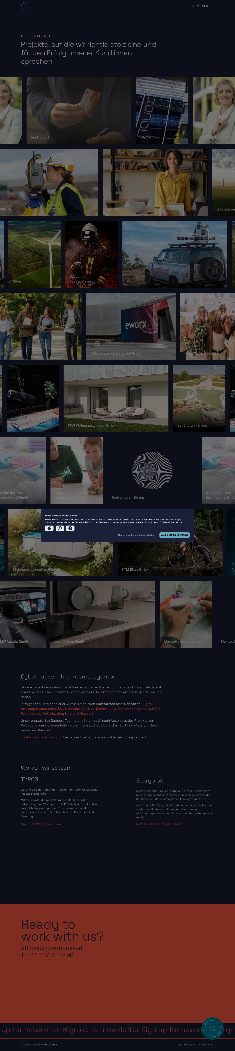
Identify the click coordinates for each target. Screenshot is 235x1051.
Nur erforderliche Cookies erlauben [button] (136, 535)
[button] (49, 528)
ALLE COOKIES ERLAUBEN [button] (174, 535)
